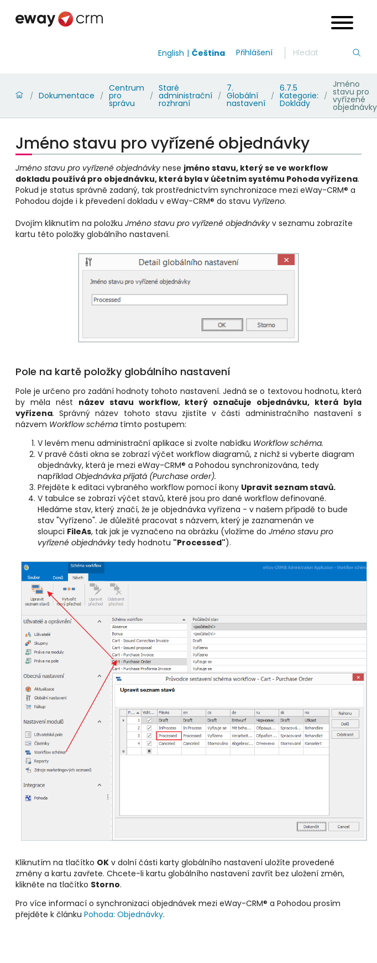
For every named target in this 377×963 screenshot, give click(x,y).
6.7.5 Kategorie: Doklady (299, 95)
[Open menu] (342, 24)
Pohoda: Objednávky (123, 914)
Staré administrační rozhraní (185, 95)
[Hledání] (322, 53)
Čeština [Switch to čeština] (208, 53)
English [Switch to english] (171, 53)
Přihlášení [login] (254, 52)
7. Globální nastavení (246, 95)
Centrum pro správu (126, 95)
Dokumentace (67, 95)
